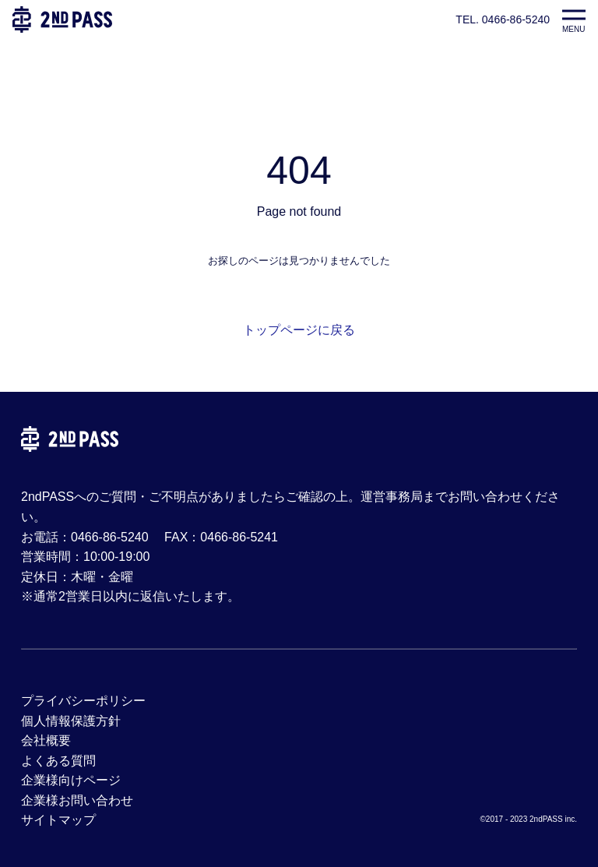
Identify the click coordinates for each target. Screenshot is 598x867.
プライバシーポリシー (83, 700)
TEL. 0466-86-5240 (503, 19)
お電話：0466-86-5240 (85, 537)
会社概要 (46, 740)
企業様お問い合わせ (77, 800)
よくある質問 (58, 760)
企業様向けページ (71, 780)
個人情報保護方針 (71, 721)
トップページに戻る (299, 330)
